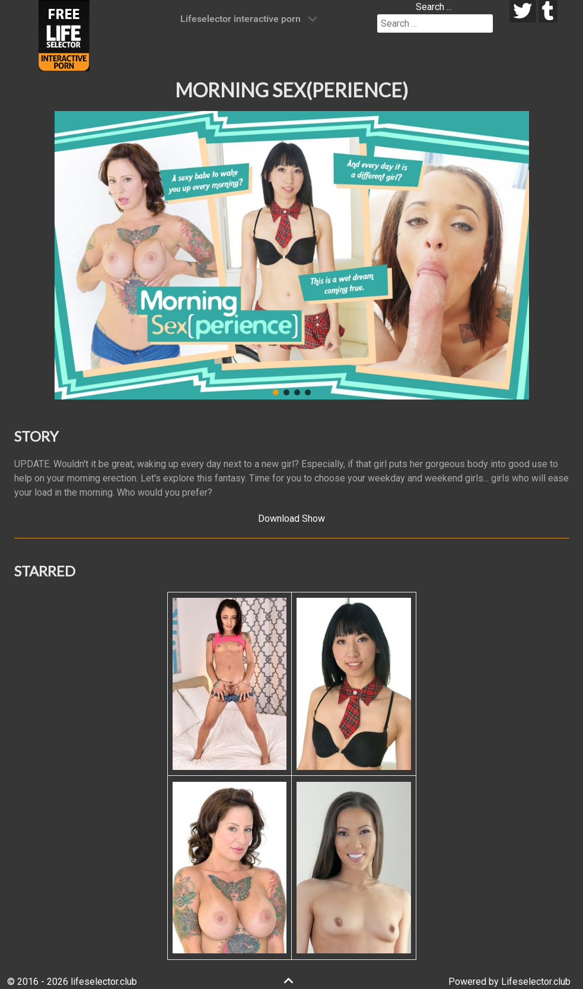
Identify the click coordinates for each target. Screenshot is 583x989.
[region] (291, 255)
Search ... (434, 6)
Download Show (291, 518)
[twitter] (522, 11)
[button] (72, 255)
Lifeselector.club (536, 981)
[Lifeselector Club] (64, 34)
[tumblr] (548, 11)
